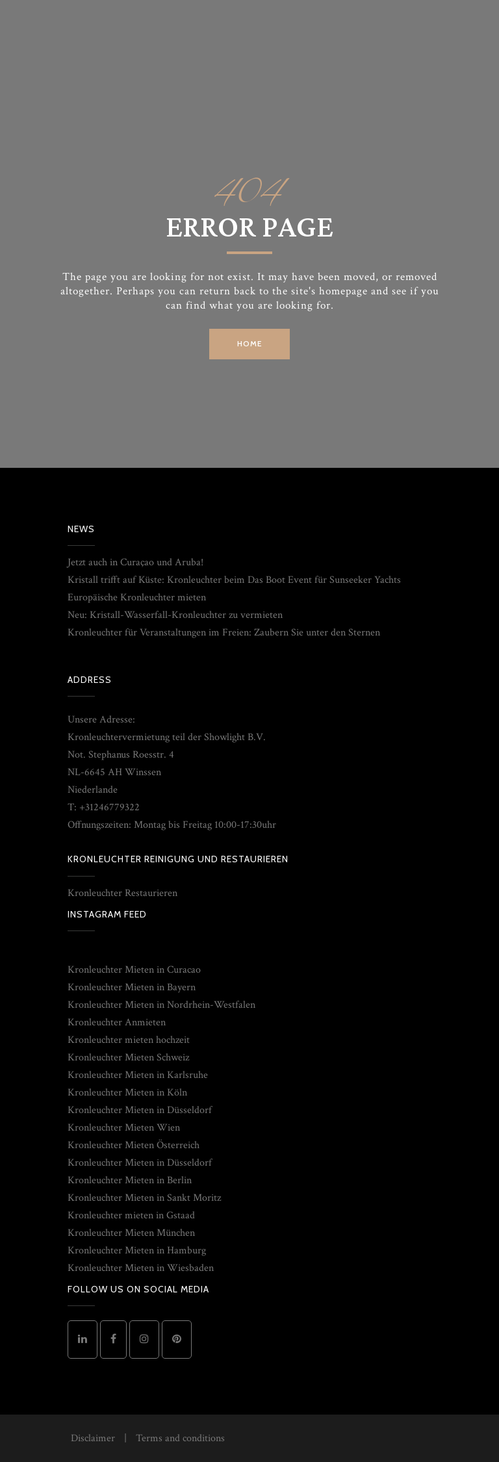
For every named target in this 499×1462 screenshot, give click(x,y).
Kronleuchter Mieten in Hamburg (137, 1250)
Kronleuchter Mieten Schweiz (128, 1057)
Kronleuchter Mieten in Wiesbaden (141, 1268)
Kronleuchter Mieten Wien (124, 1128)
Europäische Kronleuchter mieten (137, 597)
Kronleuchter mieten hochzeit (129, 1040)
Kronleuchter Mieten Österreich (133, 1145)
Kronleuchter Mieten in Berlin (130, 1180)
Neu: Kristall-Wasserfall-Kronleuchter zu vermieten (175, 615)
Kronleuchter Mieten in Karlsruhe (138, 1075)
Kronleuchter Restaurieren (122, 893)
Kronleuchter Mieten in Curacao (134, 970)
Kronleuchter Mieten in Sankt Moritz (144, 1198)
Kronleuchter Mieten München (131, 1233)
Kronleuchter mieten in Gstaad (131, 1215)
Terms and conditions (180, 1438)
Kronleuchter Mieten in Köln (127, 1092)
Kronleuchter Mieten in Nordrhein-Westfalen (161, 1005)
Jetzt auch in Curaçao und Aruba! (135, 562)
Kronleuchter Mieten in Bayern (132, 987)
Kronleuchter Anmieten (117, 1022)
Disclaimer (93, 1438)
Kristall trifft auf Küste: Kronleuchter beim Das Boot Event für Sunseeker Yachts (234, 580)
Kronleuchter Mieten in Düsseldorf (140, 1110)
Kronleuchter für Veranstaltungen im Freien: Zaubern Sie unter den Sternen (224, 632)
